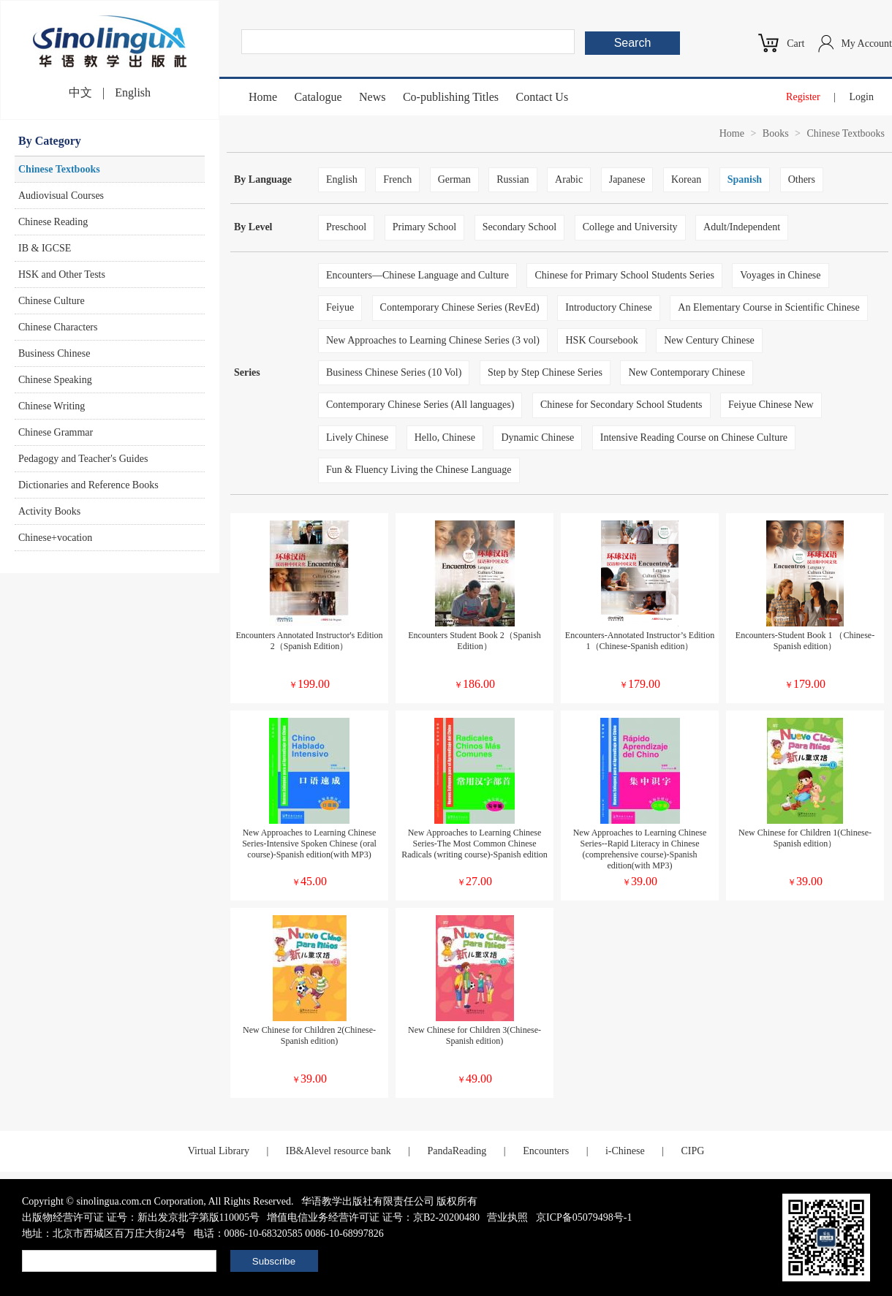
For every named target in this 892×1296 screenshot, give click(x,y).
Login (862, 96)
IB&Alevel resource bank (338, 1150)
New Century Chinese (709, 340)
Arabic (569, 179)
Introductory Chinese (608, 307)
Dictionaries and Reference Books (88, 485)
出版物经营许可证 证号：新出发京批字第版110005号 (141, 1217)
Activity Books (49, 511)
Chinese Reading (53, 221)
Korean (686, 179)
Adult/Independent (741, 226)
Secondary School (519, 226)
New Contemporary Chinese (686, 372)
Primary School (425, 226)
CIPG (692, 1150)
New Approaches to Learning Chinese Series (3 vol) (433, 340)
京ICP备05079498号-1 (584, 1217)
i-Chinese (625, 1150)
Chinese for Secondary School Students (621, 404)
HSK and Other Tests (61, 274)
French (397, 179)
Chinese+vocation (55, 537)
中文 (80, 92)
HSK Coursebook (601, 340)
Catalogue (318, 97)
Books (776, 133)
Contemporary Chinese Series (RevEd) (460, 307)
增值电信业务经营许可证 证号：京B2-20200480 (373, 1217)
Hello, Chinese (445, 437)
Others (801, 179)
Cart (795, 43)
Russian (512, 179)
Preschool (346, 226)
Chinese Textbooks (59, 169)
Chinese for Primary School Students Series (624, 275)
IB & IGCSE (44, 248)
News (372, 97)
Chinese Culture (51, 300)
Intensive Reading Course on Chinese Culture (693, 437)
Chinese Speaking (55, 379)
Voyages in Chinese (780, 275)
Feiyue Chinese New (771, 404)
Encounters (546, 1150)
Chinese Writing (51, 406)
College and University (630, 226)
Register (803, 96)
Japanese (627, 179)
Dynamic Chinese (537, 437)
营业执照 (507, 1217)
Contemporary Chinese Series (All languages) (420, 404)
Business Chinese (54, 353)
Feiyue (340, 307)
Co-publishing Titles (451, 97)
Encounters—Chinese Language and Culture (417, 275)
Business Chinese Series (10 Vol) (393, 372)
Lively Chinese (357, 437)
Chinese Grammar (55, 432)
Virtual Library (218, 1150)
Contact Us (542, 97)
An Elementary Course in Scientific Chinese (768, 307)
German (454, 179)
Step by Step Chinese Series (545, 372)
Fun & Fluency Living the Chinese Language (419, 469)
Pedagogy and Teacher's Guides (83, 458)
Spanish (744, 179)
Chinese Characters (57, 327)
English (133, 92)
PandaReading (456, 1150)
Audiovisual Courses (61, 195)
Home (263, 97)
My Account (866, 43)
